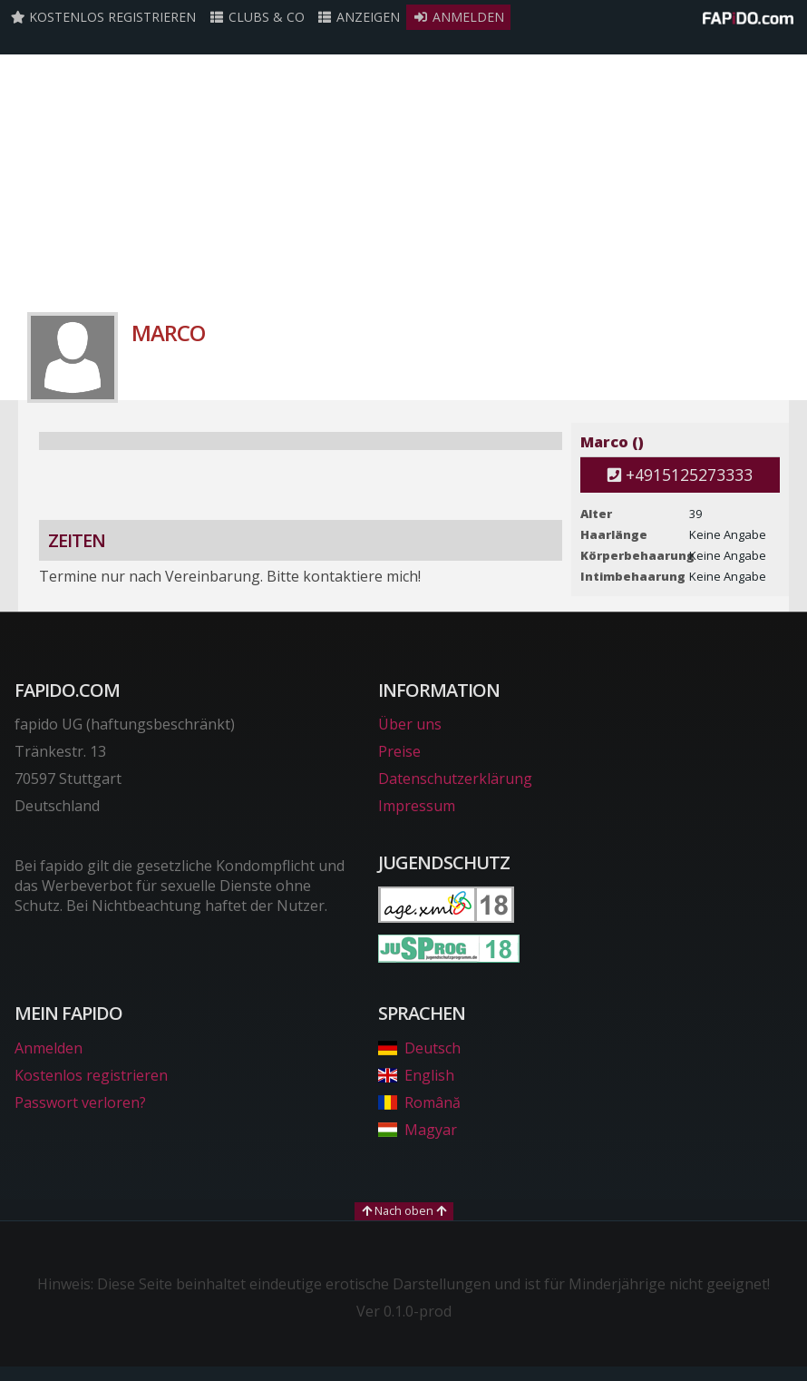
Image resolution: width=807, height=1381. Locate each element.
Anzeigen (359, 16)
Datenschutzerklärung (455, 778)
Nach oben (404, 1210)
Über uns (410, 724)
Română (419, 1102)
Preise (399, 751)
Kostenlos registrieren (103, 16)
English (416, 1075)
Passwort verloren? (80, 1102)
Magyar (417, 1130)
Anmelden (458, 16)
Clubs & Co (257, 16)
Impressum (416, 806)
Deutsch (419, 1048)
